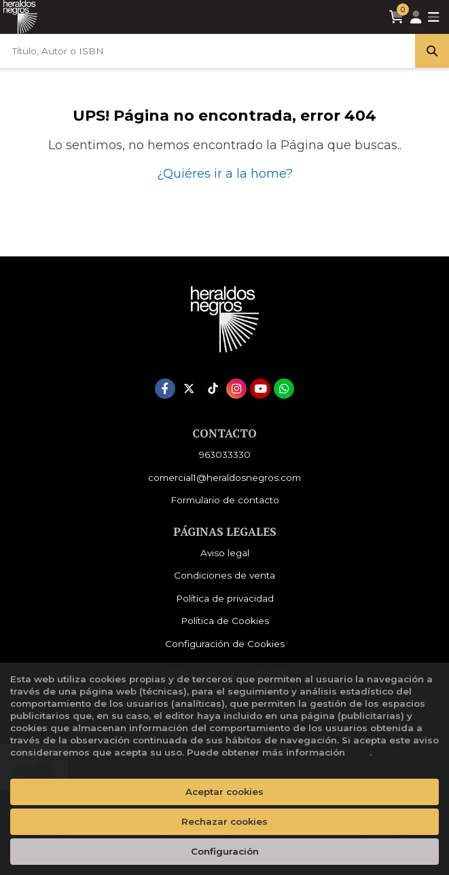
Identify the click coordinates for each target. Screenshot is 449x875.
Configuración (225, 851)
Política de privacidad (225, 598)
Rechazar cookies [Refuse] (224, 821)
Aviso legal (224, 552)
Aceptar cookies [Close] (224, 791)
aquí (359, 752)
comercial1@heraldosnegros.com (224, 477)
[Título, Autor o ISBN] (207, 51)
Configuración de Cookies (225, 643)
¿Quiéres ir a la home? (225, 173)
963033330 (225, 454)
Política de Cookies (225, 620)
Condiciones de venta (224, 575)
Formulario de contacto (224, 499)
